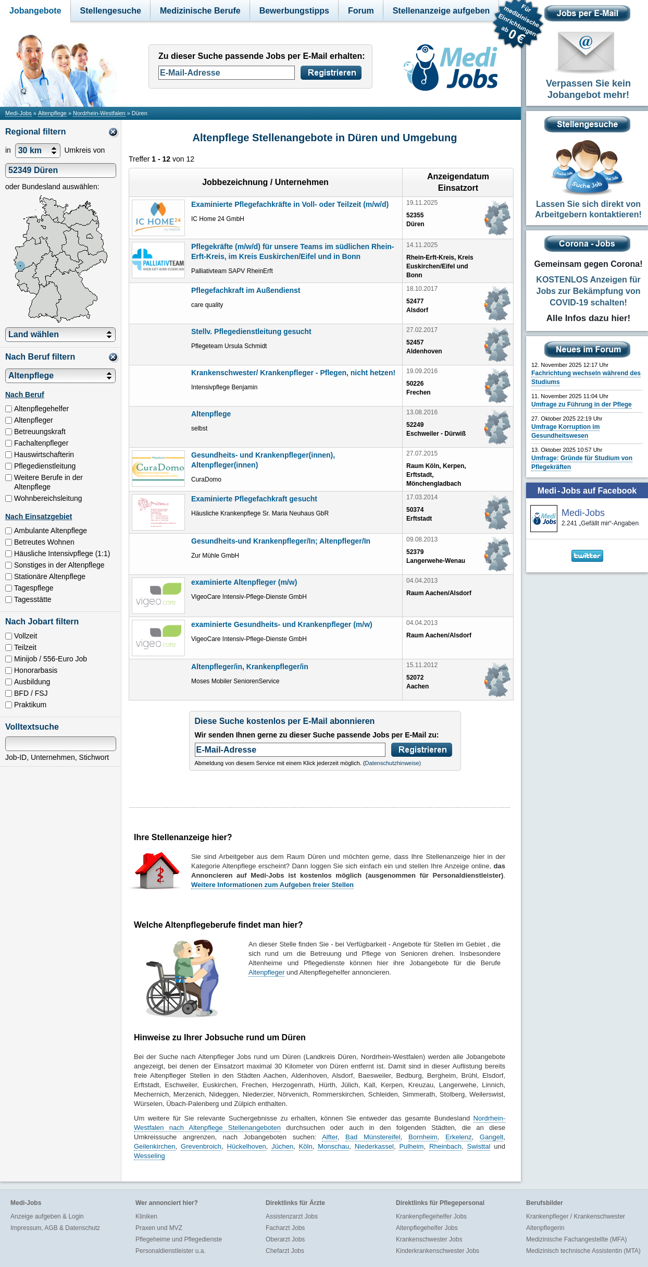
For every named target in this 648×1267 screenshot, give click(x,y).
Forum (361, 10)
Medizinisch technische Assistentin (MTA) (583, 1250)
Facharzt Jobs (285, 1228)
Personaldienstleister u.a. (170, 1250)
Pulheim (411, 1146)
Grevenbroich (201, 1146)
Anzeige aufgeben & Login (47, 1216)
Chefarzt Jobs (285, 1250)
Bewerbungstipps (294, 10)
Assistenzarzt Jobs (292, 1216)
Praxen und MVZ (158, 1228)
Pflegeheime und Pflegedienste (178, 1239)
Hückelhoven (246, 1146)
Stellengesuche (110, 10)
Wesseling (149, 1156)
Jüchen (282, 1146)
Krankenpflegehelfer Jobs (431, 1216)
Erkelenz (458, 1137)
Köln (306, 1146)
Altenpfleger (266, 972)
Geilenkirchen (155, 1146)
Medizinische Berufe (200, 10)
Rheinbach (445, 1146)
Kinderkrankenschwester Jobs (437, 1250)
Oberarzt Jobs (285, 1239)
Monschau (333, 1146)
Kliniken (146, 1216)
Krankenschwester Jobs (429, 1239)
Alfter (330, 1137)
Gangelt (492, 1137)
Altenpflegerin (545, 1228)
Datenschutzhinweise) (393, 763)
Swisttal (479, 1146)
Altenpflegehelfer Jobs (427, 1228)
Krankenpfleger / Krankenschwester (575, 1216)
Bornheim (423, 1137)
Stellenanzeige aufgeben (441, 10)
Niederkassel (374, 1146)
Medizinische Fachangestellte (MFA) (576, 1239)
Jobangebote (35, 10)
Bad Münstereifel (373, 1137)
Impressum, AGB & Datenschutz (55, 1228)
